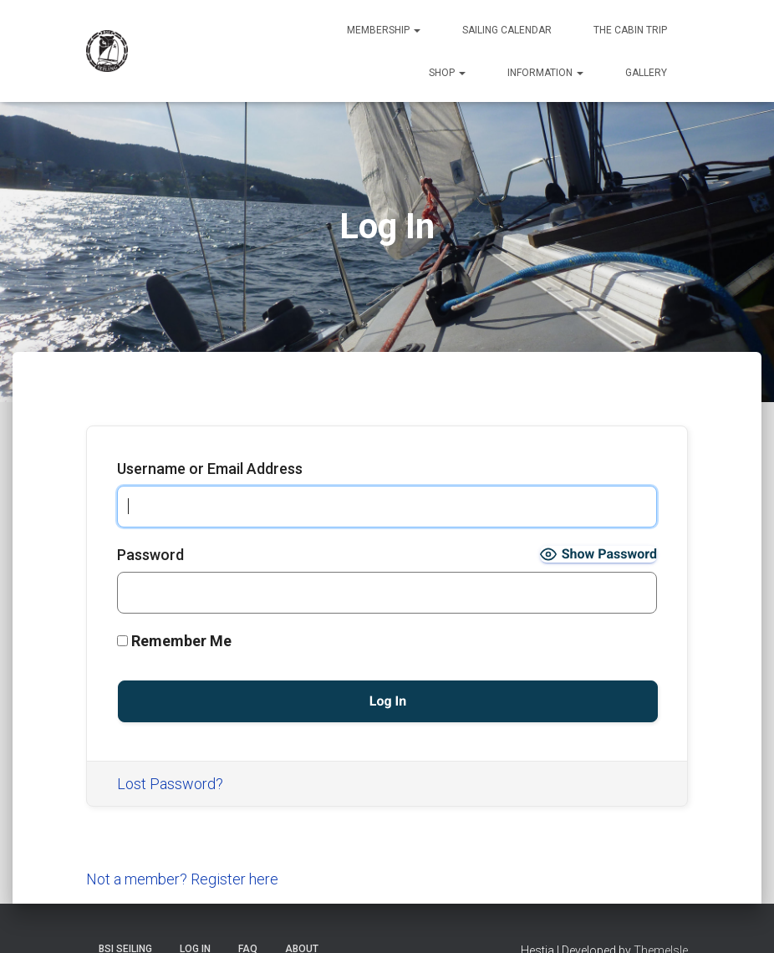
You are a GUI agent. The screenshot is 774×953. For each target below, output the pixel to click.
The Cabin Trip (630, 30)
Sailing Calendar (507, 30)
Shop (447, 73)
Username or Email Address (210, 468)
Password (150, 554)
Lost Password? (170, 783)
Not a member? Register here (182, 879)
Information (545, 73)
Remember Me (174, 641)
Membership (383, 30)
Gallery (646, 73)
